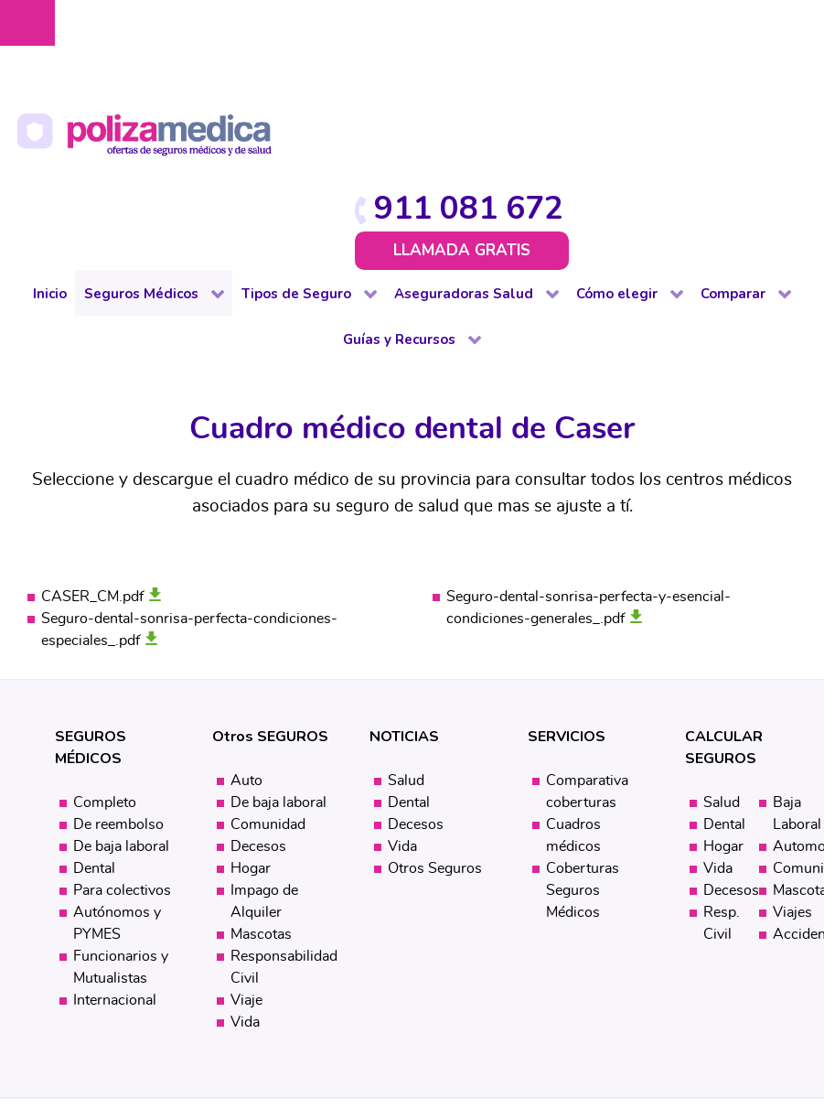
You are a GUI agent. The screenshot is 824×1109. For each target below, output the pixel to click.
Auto (246, 605)
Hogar (250, 692)
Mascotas (261, 758)
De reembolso (118, 648)
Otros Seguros (435, 692)
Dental (94, 692)
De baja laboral (121, 670)
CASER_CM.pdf (92, 421)
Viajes (792, 736)
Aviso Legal (333, 959)
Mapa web (445, 998)
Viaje (246, 824)
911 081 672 (699, 29)
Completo (104, 626)
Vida (245, 846)
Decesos (258, 670)
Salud (406, 605)
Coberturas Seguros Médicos (582, 714)
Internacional (114, 824)
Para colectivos (122, 714)
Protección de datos (447, 959)
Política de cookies (351, 979)
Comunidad (267, 648)
